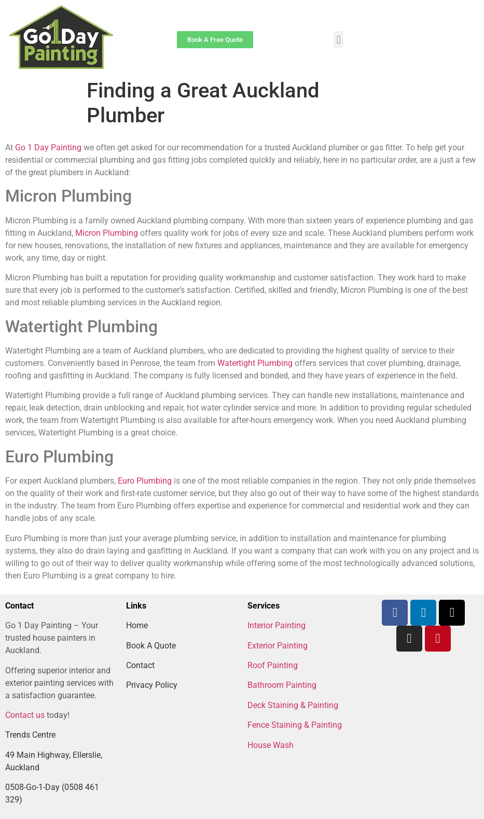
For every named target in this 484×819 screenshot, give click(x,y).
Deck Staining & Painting (292, 705)
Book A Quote (151, 646)
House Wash (270, 745)
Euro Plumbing (145, 481)
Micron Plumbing (106, 233)
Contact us (25, 715)
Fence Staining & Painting (294, 725)
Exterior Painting (277, 646)
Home (137, 625)
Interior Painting (276, 625)
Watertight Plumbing (255, 363)
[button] (338, 39)
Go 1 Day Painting (48, 147)
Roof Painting (272, 665)
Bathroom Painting (281, 685)
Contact (140, 665)
